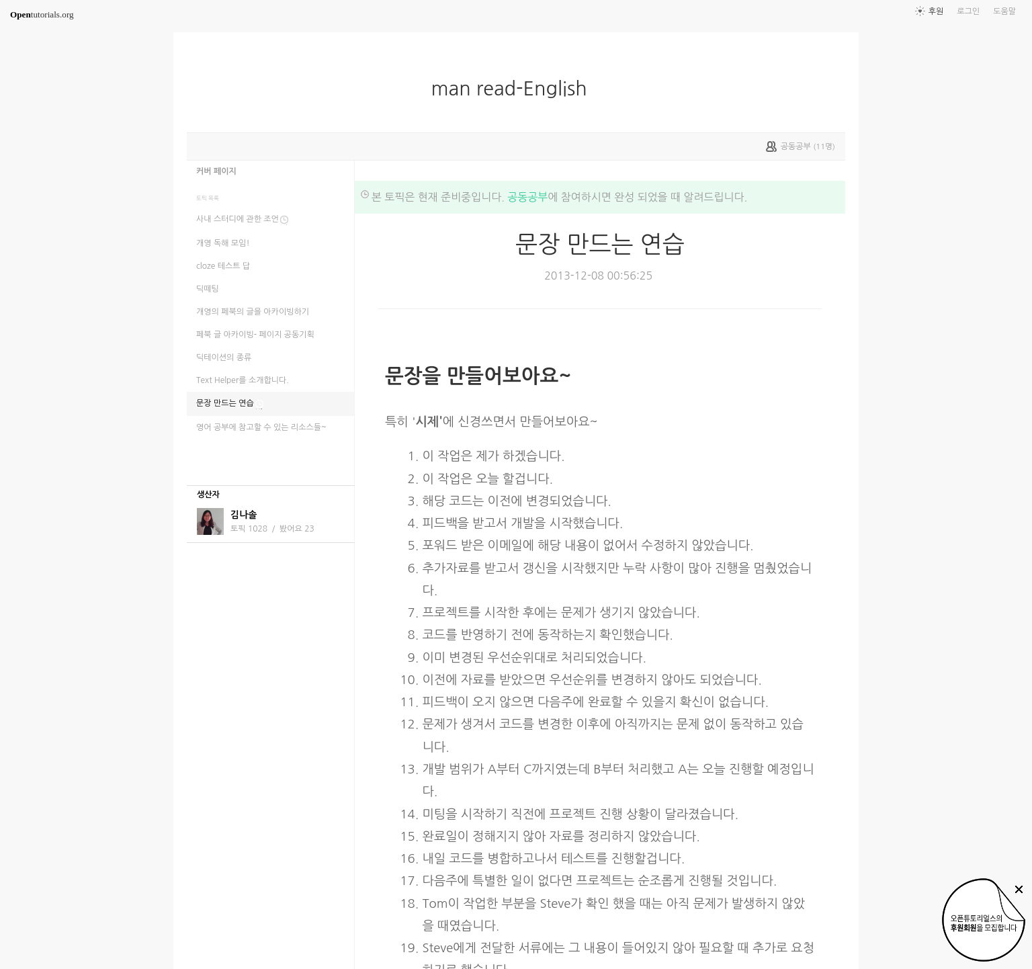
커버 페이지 (216, 171)
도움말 (1004, 11)
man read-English (514, 88)
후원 (936, 11)
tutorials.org (42, 14)
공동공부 (527, 197)
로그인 (968, 11)
